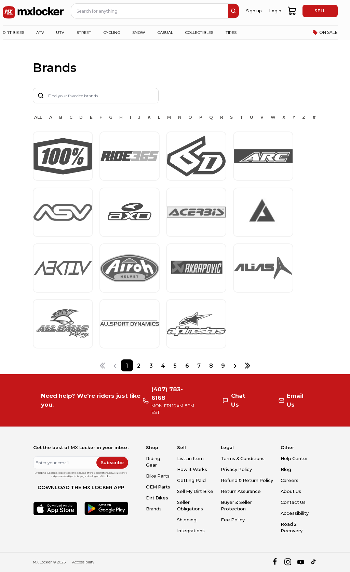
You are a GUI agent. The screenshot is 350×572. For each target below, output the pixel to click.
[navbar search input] (150, 10)
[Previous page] (115, 365)
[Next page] (235, 365)
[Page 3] (151, 365)
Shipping (187, 519)
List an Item (190, 458)
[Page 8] (211, 365)
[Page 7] (199, 365)
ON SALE (325, 32)
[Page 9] (223, 365)
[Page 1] (127, 365)
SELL (319, 10)
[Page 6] (187, 365)
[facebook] (274, 562)
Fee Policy (233, 519)
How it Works (192, 469)
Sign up (253, 10)
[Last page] (247, 365)
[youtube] (300, 562)
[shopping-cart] (292, 11)
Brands (154, 508)
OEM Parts (158, 487)
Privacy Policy (236, 469)
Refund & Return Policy (247, 480)
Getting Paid (191, 480)
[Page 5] (175, 365)
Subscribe (112, 462)
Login (275, 10)
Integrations (191, 530)
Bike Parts (158, 476)
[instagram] (287, 562)
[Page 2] (139, 365)
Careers (289, 480)
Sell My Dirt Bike (195, 491)
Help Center (294, 458)
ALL (38, 117)
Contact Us (293, 502)
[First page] (102, 365)
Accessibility (295, 513)
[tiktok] (314, 562)
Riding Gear (153, 462)
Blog (286, 469)
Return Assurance (241, 491)
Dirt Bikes (157, 497)
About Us (291, 491)
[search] (233, 11)
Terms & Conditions (243, 458)
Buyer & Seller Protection (236, 505)
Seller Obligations (190, 505)
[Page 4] (163, 365)
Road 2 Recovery (291, 527)
